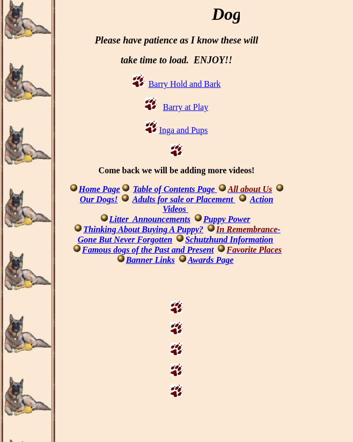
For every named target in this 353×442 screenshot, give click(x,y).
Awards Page (210, 259)
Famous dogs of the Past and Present (148, 249)
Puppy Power (227, 219)
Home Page (99, 189)
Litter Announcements (149, 219)
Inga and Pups (183, 130)
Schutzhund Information (229, 239)
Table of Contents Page (175, 189)
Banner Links (150, 259)
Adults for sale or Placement (184, 199)
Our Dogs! (99, 199)
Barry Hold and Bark (185, 84)
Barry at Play (185, 107)
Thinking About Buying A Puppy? (143, 229)
